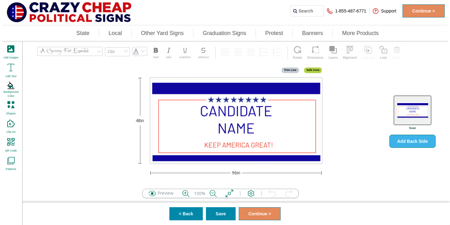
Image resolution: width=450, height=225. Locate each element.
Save (221, 213)
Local (115, 33)
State (82, 33)
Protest (274, 33)
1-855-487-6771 (346, 11)
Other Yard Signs (162, 33)
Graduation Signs (224, 33)
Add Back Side (412, 141)
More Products (360, 33)
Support (384, 11)
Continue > (423, 10)
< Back (186, 213)
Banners (312, 33)
